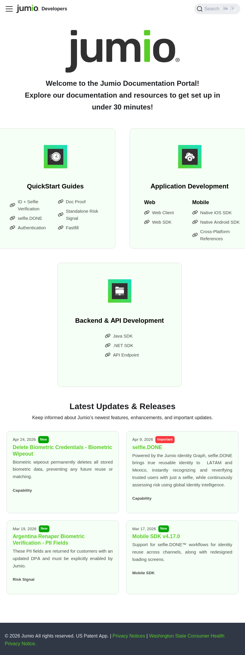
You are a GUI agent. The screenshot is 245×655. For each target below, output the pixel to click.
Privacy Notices (129, 636)
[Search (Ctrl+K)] (217, 9)
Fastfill (68, 227)
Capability (22, 490)
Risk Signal (23, 579)
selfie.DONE (26, 218)
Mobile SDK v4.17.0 (156, 536)
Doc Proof (72, 201)
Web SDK (158, 222)
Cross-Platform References (211, 235)
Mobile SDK (143, 572)
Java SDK (119, 336)
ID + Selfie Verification (24, 205)
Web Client (159, 212)
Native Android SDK (216, 222)
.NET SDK (119, 345)
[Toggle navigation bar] (9, 8)
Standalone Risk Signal (78, 215)
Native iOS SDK (212, 212)
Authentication (28, 227)
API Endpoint (122, 355)
